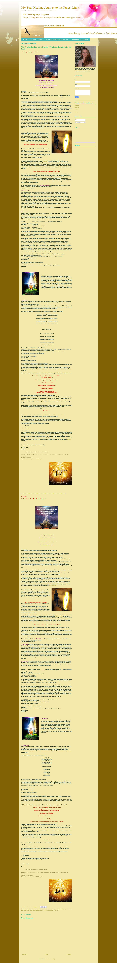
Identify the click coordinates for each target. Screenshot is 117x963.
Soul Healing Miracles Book (80, 39)
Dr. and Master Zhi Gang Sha (38, 909)
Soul (22, 910)
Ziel (57, 910)
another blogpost (59, 616)
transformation (39, 910)
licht (60, 909)
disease (26, 909)
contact (69, 439)
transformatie (33, 910)
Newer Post (24, 954)
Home (25, 39)
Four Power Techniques (50, 909)
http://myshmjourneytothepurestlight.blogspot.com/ (34, 458)
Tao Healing (28, 433)
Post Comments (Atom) (50, 959)
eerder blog (29, 127)
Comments (78, 122)
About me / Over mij (36, 39)
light (62, 909)
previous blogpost (53, 585)
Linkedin (76, 109)
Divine (29, 909)
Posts (77, 119)
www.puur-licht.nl (28, 457)
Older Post (68, 954)
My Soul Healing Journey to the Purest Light (50, 7)
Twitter (76, 112)
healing (56, 909)
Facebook (77, 107)
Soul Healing (26, 910)
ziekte (55, 910)
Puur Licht (77, 105)
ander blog (45, 161)
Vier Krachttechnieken (48, 910)
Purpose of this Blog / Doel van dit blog (57, 39)
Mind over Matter (68, 909)
